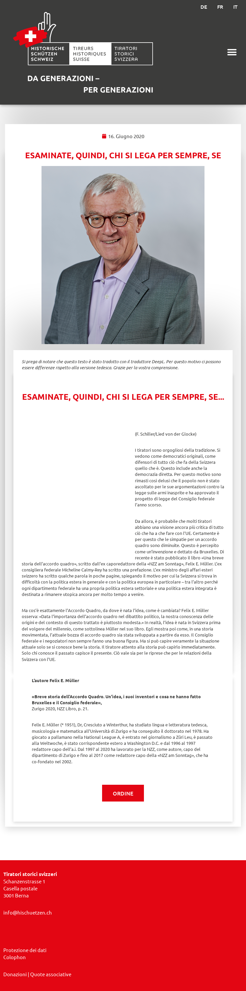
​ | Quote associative (37, 974)
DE (203, 6)
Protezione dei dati (25, 950)
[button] (231, 52)
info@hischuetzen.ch (27, 912)
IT (235, 6)
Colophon (14, 957)
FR (220, 6)
